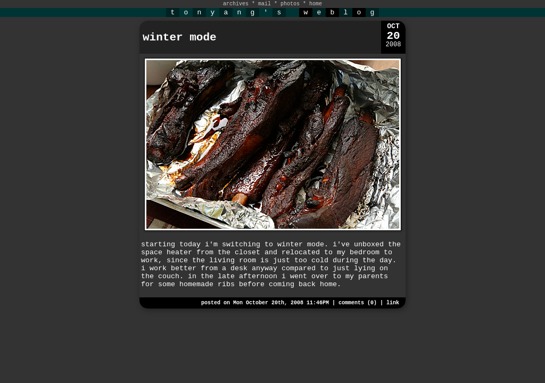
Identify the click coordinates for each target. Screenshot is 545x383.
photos (290, 4)
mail (264, 4)
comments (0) (357, 303)
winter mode (180, 37)
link (392, 303)
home (315, 4)
